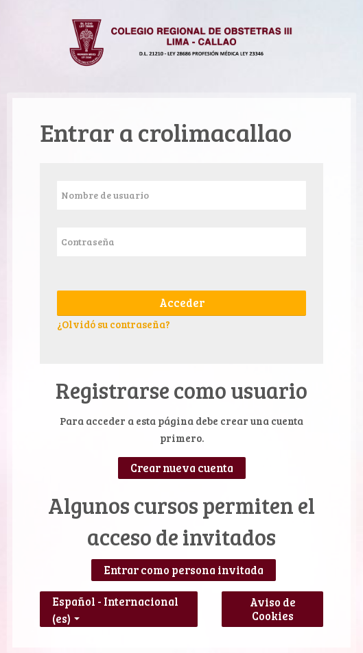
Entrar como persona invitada (184, 570)
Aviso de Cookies (273, 609)
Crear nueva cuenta (181, 468)
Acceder (181, 302)
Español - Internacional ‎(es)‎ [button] (115, 598)
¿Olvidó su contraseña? (113, 324)
